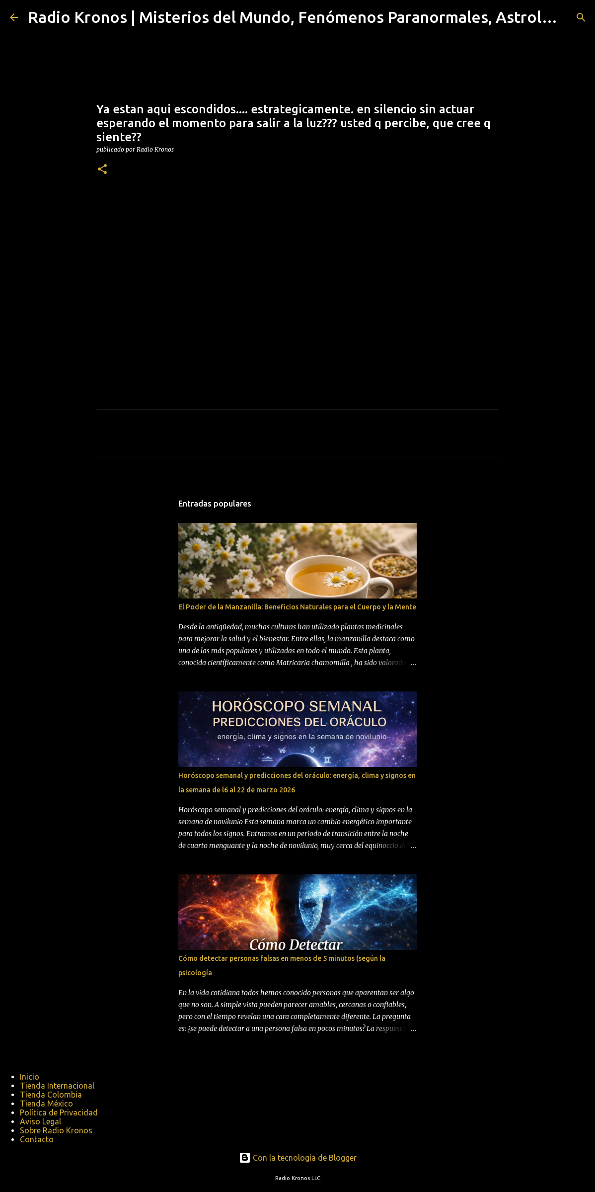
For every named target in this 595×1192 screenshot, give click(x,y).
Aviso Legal (40, 1121)
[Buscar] (581, 17)
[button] (102, 169)
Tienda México (46, 1103)
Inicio (29, 1076)
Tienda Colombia (51, 1094)
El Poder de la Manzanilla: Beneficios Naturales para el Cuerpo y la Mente (297, 607)
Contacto (37, 1139)
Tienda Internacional (57, 1085)
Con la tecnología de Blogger (298, 1157)
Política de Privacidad (59, 1112)
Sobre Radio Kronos (56, 1130)
